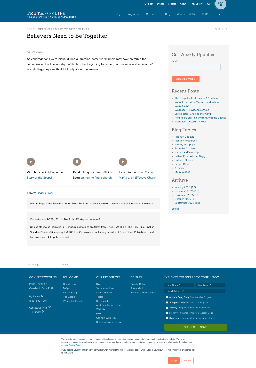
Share (221, 29)
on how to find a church (96, 178)
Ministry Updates (184, 137)
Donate (204, 14)
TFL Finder (147, 3)
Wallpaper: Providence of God (192, 110)
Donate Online (138, 284)
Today (125, 14)
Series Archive (104, 292)
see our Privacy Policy (70, 345)
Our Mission (69, 284)
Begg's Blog (45, 193)
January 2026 (185, 187)
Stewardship (137, 288)
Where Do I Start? (73, 301)
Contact (172, 3)
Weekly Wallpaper (185, 144)
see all (175, 209)
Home (64, 264)
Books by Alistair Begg (108, 322)
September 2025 (187, 203)
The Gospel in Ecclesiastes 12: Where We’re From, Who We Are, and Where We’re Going (197, 102)
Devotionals (102, 301)
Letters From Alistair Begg (190, 156)
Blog (170, 14)
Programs (139, 14)
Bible (99, 313)
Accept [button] (174, 360)
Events (160, 3)
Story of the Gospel (39, 178)
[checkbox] (194, 307)
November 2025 (187, 195)
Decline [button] (187, 360)
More (180, 14)
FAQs (66, 288)
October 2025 (186, 199)
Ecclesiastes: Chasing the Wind (193, 114)
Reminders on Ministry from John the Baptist (200, 118)
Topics (99, 296)
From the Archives (185, 148)
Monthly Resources (186, 140)
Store (192, 14)
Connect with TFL (106, 317)
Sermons (156, 14)
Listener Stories (184, 160)
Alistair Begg (70, 292)
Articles (179, 168)
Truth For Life (51, 14)
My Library (197, 3)
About (183, 3)
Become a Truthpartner (143, 292)
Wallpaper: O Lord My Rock (190, 121)
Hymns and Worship (187, 152)
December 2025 (187, 191)
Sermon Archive (105, 288)
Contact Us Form (40, 307)
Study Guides (182, 172)
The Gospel (69, 296)
